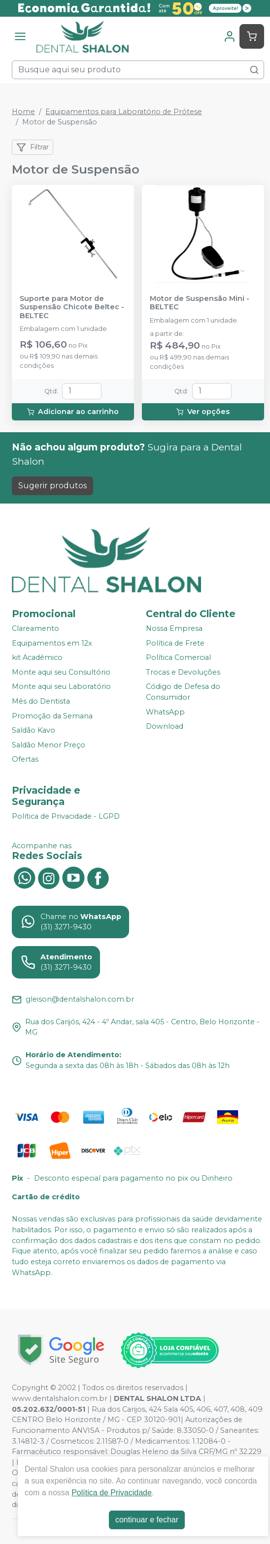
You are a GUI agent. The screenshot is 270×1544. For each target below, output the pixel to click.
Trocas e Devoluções (183, 672)
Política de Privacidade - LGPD (66, 816)
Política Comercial (178, 657)
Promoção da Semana (52, 716)
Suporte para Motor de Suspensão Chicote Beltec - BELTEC (72, 307)
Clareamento (35, 628)
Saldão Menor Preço (48, 745)
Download (164, 726)
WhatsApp (165, 712)
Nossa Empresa (174, 628)
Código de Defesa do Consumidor (183, 692)
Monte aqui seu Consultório (61, 672)
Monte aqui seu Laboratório (61, 687)
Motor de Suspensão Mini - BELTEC (199, 303)
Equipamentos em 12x (52, 643)
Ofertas (25, 759)
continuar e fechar (146, 1519)
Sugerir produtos (52, 485)
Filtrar (32, 147)
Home (23, 111)
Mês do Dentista (41, 701)
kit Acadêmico (37, 657)
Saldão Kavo (33, 730)
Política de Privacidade (111, 1492)
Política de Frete (175, 643)
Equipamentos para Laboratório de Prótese (123, 111)
